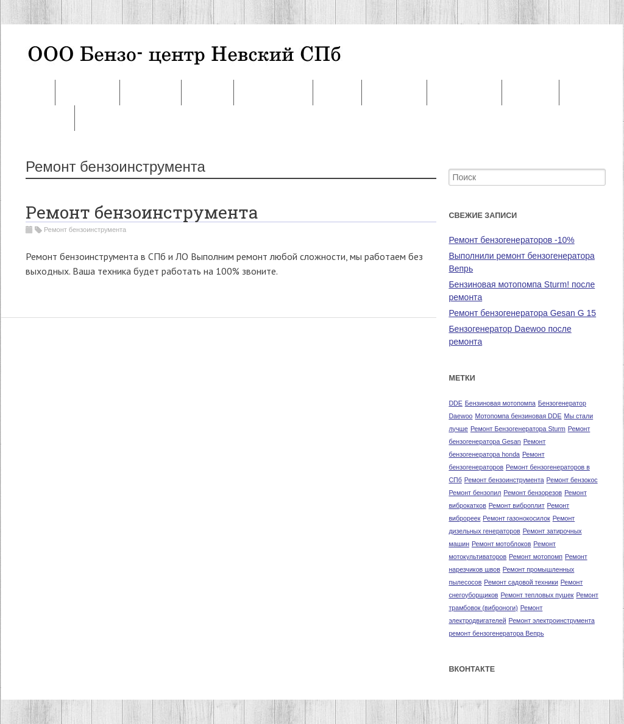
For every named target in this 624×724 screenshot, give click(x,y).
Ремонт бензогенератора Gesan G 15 (522, 313)
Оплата (207, 93)
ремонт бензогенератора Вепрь (496, 633)
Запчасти (150, 93)
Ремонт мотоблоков (501, 543)
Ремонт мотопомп (535, 556)
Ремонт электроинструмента (552, 620)
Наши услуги (273, 93)
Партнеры (394, 93)
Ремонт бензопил (474, 492)
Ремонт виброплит (517, 505)
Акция (337, 93)
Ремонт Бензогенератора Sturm (518, 428)
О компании (464, 93)
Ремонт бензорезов (532, 492)
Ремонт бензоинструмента (142, 212)
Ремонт (27, 93)
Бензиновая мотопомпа (500, 403)
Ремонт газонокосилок (516, 518)
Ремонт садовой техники (521, 582)
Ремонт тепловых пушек (536, 595)
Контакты (87, 93)
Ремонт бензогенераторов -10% (511, 240)
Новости (531, 93)
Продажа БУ (37, 118)
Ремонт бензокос (572, 479)
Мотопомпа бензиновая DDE (518, 416)
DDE (455, 403)
